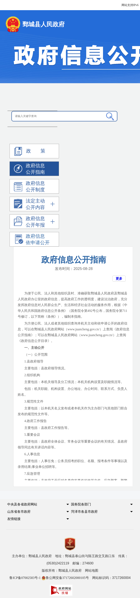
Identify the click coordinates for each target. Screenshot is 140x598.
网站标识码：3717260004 (70, 578)
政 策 (28, 151)
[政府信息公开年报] (34, 221)
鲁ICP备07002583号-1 (25, 578)
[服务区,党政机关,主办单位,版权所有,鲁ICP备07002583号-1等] (70, 566)
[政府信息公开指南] (34, 168)
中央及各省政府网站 (22, 504)
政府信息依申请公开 (32, 240)
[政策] (34, 151)
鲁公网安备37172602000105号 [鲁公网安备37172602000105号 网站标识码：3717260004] (65, 578)
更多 (119, 278)
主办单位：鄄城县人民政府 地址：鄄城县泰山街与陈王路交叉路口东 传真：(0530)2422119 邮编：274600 (70, 559)
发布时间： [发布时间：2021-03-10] (74, 269)
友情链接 (14, 519)
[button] (34, 505)
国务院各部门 (81, 504)
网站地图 (91, 570)
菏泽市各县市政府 (84, 511)
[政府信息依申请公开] (34, 239)
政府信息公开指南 (29, 169)
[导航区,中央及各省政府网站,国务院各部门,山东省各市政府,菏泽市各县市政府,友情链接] (70, 515)
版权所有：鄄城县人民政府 (70, 570)
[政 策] (18, 151)
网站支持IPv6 (130, 5)
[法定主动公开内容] (34, 204)
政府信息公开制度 (29, 187)
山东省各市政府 (19, 511)
